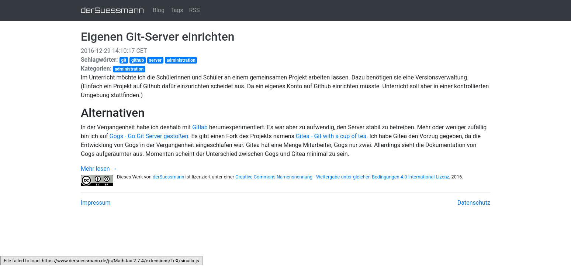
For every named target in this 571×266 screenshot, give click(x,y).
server (155, 60)
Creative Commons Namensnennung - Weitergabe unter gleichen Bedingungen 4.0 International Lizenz (342, 177)
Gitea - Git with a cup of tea (331, 136)
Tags (176, 10)
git (123, 60)
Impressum (96, 202)
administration (180, 60)
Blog (159, 10)
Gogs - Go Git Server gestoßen (149, 136)
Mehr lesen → (99, 168)
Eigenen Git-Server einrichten (158, 37)
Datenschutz (473, 202)
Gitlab (200, 127)
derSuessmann (112, 10)
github (137, 60)
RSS (194, 10)
